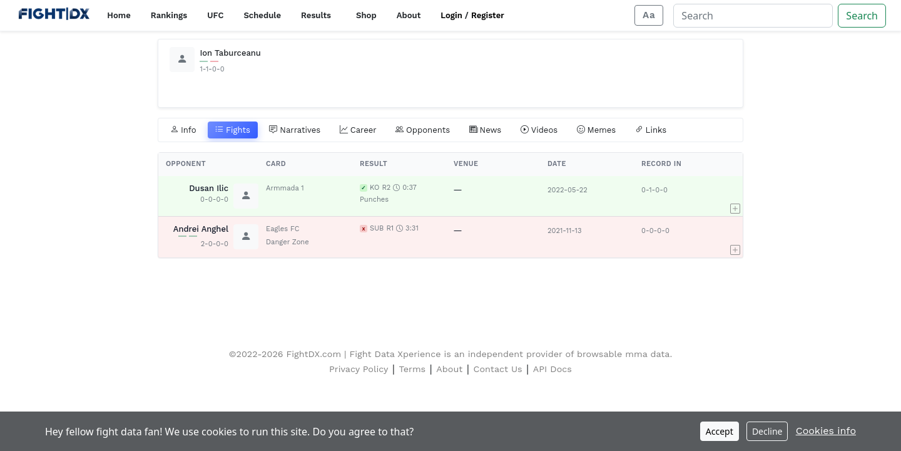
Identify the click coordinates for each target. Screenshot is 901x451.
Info (183, 130)
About (409, 15)
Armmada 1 (285, 188)
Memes (596, 130)
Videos (539, 130)
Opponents (422, 130)
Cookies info (826, 431)
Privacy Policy (358, 369)
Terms (412, 369)
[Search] (753, 16)
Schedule (262, 15)
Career (358, 130)
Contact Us (498, 369)
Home (118, 15)
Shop (366, 15)
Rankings (169, 15)
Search (862, 16)
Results (316, 15)
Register (487, 15)
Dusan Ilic (208, 188)
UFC (215, 15)
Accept (719, 431)
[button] (735, 196)
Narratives (294, 130)
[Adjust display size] (648, 15)
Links (651, 130)
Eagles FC (282, 229)
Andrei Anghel (200, 229)
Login (451, 15)
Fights (232, 130)
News (485, 130)
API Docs (552, 369)
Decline (767, 431)
